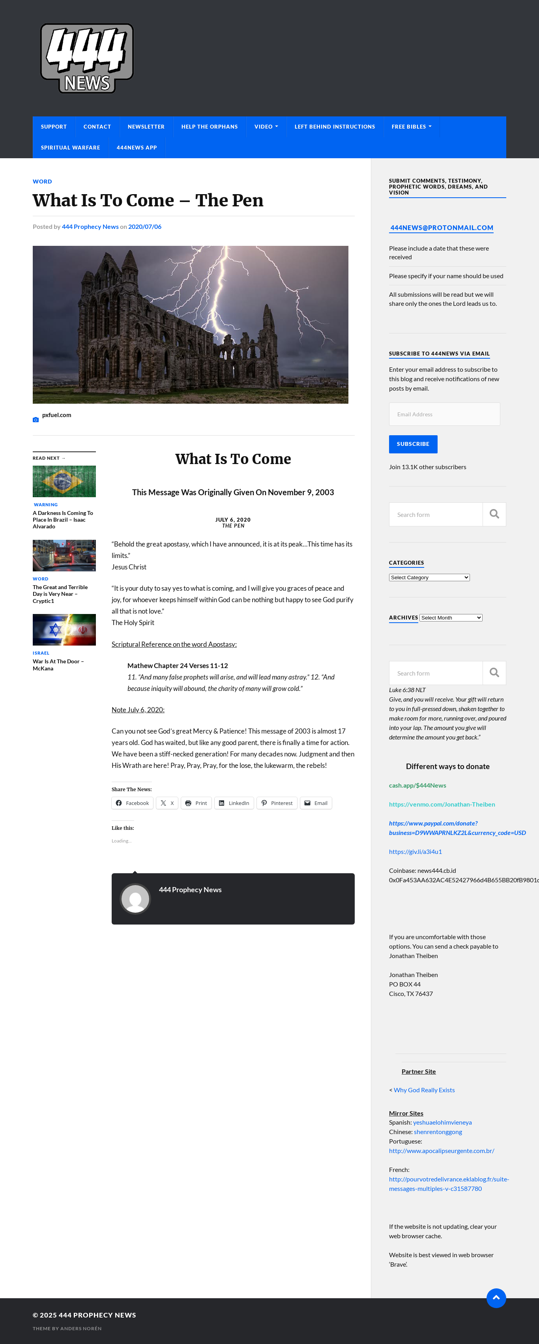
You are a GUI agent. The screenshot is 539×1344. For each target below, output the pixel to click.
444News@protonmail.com (442, 227)
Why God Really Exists (424, 1089)
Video (264, 127)
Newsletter (146, 127)
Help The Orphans (210, 127)
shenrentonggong (437, 1131)
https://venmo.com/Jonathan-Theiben (442, 804)
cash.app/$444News (417, 785)
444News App (137, 147)
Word (42, 181)
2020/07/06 (144, 226)
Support (54, 127)
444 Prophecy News (90, 226)
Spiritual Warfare (70, 147)
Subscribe (413, 444)
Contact (97, 127)
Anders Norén (81, 1328)
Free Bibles (409, 127)
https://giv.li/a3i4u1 (415, 851)
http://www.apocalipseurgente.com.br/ (441, 1150)
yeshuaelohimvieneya (442, 1122)
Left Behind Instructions (335, 127)
